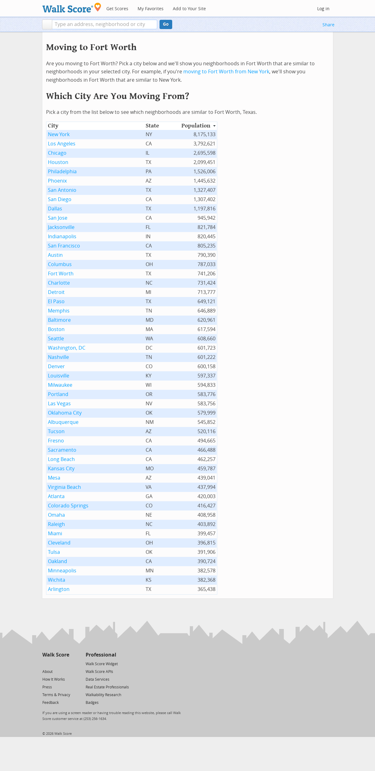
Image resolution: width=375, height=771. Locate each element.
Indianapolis (62, 236)
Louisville (58, 376)
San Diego (59, 199)
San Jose (57, 218)
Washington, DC (66, 348)
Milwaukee (60, 385)
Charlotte (59, 283)
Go (166, 24)
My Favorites (151, 8)
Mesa (54, 478)
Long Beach (61, 459)
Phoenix (57, 181)
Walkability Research (103, 695)
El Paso (56, 301)
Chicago (57, 153)
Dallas (55, 209)
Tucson (56, 431)
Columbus (60, 264)
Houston (58, 162)
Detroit (56, 292)
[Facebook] (55, 663)
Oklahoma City (65, 413)
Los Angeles (61, 144)
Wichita (56, 580)
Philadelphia (62, 171)
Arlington (59, 589)
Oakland (57, 561)
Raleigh (56, 524)
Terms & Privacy (56, 695)
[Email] (65, 663)
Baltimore (59, 320)
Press (47, 687)
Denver (56, 366)
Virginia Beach (64, 487)
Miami (55, 533)
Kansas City (61, 469)
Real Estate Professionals (107, 687)
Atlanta (56, 496)
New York (59, 134)
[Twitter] (45, 663)
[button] (47, 24)
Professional (101, 655)
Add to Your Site (189, 8)
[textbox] (104, 24)
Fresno (56, 441)
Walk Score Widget (102, 664)
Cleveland (59, 543)
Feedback (50, 702)
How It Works (53, 679)
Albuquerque (63, 422)
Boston (56, 329)
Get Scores (117, 8)
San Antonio (62, 190)
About (47, 672)
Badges (92, 702)
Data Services (97, 679)
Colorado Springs (68, 506)
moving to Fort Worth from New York (226, 72)
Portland (58, 394)
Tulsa (54, 552)
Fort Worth (61, 274)
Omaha (56, 515)
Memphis (59, 311)
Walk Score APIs (99, 672)
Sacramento (62, 450)
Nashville (58, 357)
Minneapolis (62, 571)
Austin (55, 255)
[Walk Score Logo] (71, 7)
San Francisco (64, 246)
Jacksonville (61, 227)
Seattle (56, 339)
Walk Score (55, 655)
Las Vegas (59, 404)
